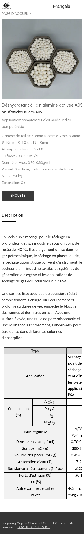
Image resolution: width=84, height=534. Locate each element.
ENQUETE (18, 196)
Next (76, 59)
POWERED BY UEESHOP (34, 527)
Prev (7, 59)
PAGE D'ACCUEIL (15, 14)
